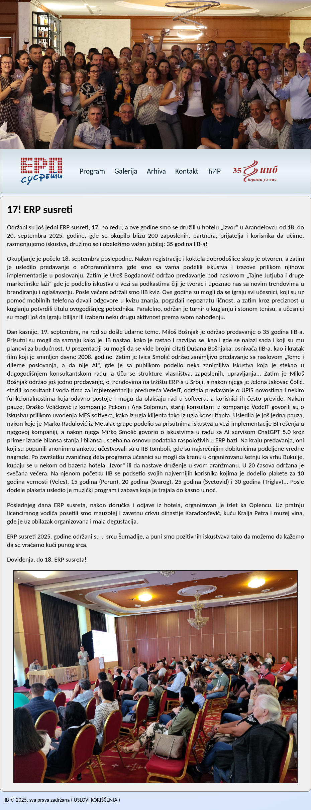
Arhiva (156, 171)
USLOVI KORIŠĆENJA (95, 800)
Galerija (125, 171)
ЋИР (214, 171)
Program (92, 171)
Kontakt (186, 171)
